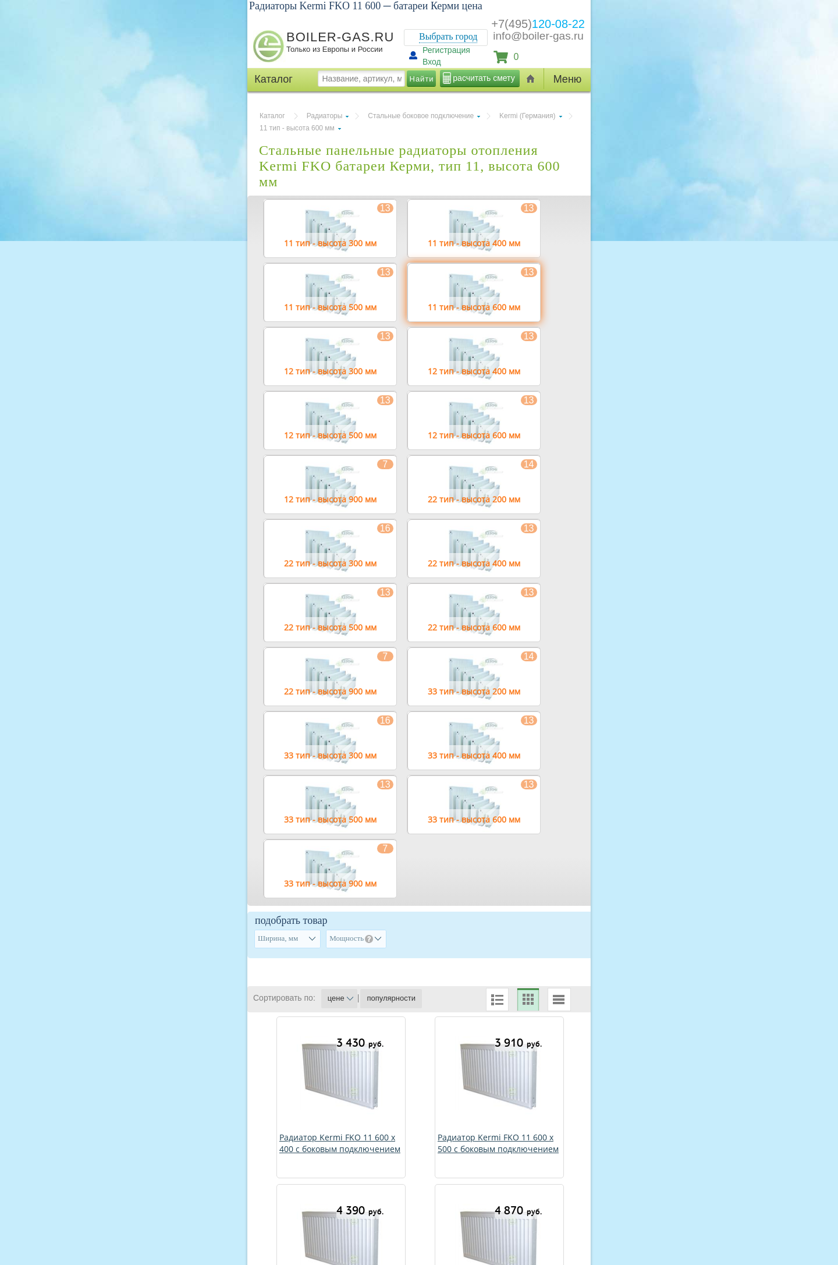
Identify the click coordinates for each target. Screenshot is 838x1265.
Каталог (272, 116)
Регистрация (446, 50)
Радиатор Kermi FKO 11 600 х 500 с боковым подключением (498, 1143)
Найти (422, 79)
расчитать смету (483, 78)
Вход (431, 61)
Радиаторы (325, 116)
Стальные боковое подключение (421, 116)
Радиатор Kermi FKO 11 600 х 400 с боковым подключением (339, 1143)
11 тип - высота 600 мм (297, 128)
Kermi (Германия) (527, 116)
